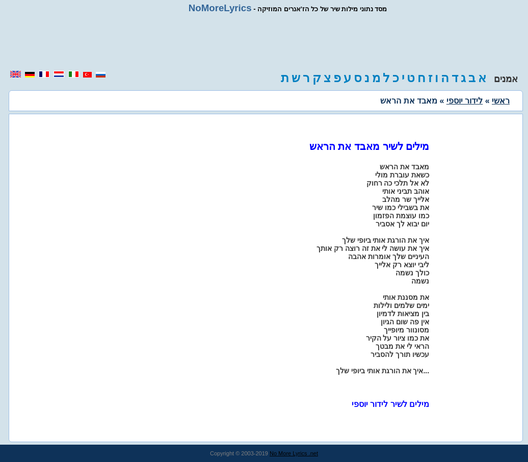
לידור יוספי (464, 100)
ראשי (501, 100)
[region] (264, 42)
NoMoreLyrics (220, 8)
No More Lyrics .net (294, 453)
